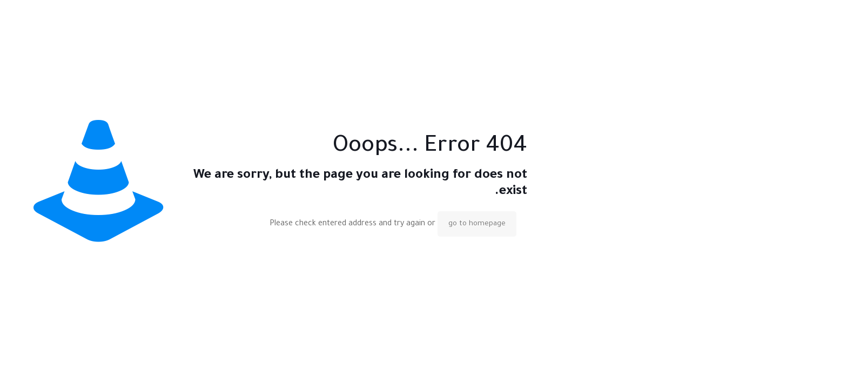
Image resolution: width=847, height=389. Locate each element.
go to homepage (477, 224)
